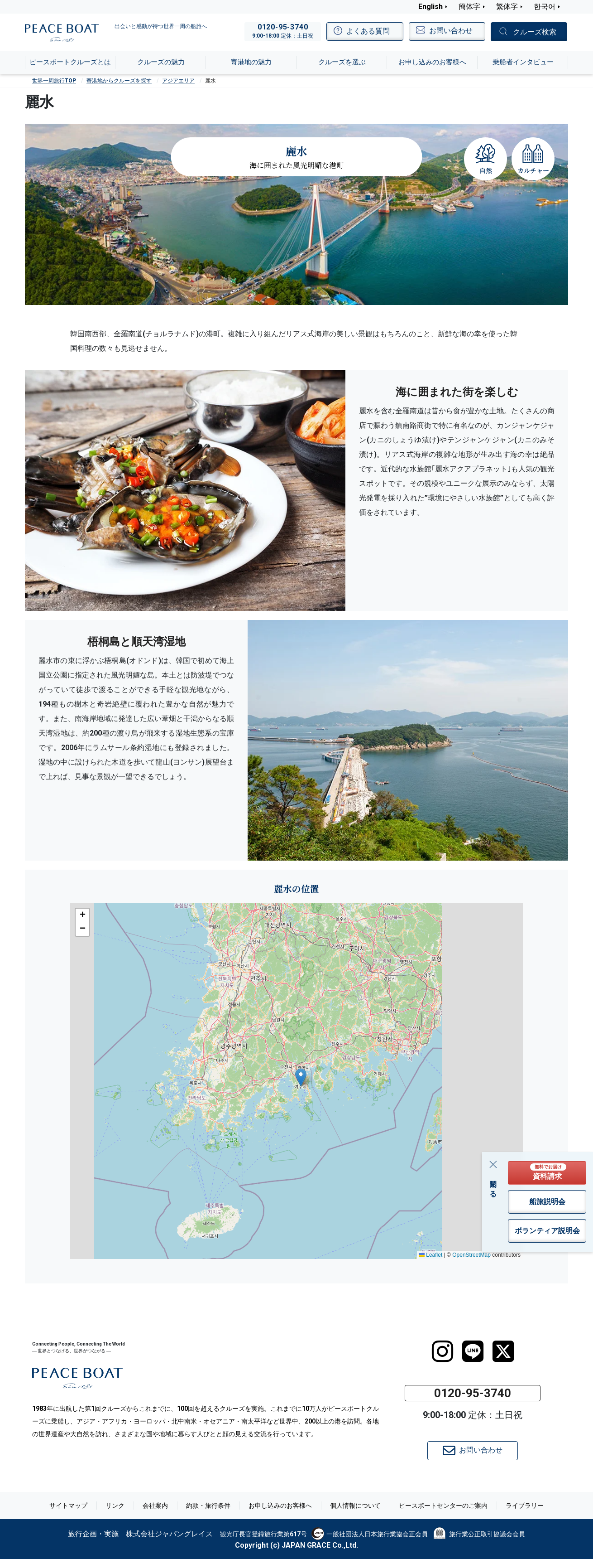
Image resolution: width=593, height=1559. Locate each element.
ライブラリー (525, 1505)
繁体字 (507, 6)
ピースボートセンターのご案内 (443, 1505)
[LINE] (472, 1351)
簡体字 (469, 6)
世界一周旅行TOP (54, 80)
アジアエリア (178, 80)
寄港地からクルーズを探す (119, 80)
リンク (114, 1505)
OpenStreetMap (471, 1255)
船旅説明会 (547, 1201)
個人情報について (355, 1505)
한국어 (544, 6)
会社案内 (155, 1505)
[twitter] (503, 1351)
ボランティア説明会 (547, 1230)
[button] (300, 1077)
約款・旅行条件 (208, 1505)
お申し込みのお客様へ (280, 1505)
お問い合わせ (472, 1450)
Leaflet (430, 1255)
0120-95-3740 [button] (472, 1393)
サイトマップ (68, 1505)
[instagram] (442, 1351)
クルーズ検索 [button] (534, 32)
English (430, 6)
